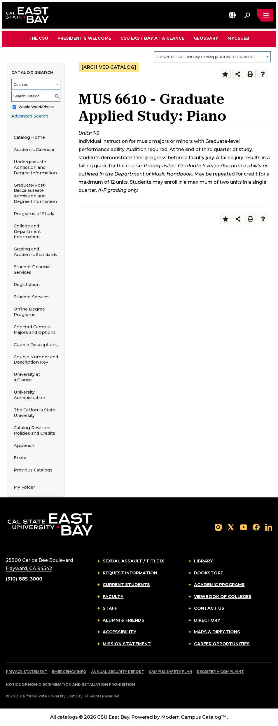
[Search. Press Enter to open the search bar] (247, 15)
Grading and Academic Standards (35, 251)
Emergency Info (69, 671)
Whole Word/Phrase (36, 107)
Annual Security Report (117, 671)
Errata (20, 457)
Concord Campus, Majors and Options (35, 329)
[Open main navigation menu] (265, 15)
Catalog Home (29, 137)
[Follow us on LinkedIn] (268, 526)
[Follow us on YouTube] (243, 526)
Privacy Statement (26, 671)
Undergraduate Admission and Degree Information (35, 167)
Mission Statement (127, 643)
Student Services (32, 296)
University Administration (29, 395)
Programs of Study (34, 213)
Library (203, 561)
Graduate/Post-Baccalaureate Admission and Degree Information (35, 193)
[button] (232, 15)
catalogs (67, 717)
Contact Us (209, 608)
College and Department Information (27, 231)
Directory (207, 620)
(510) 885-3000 (24, 579)
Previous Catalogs (33, 470)
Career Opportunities (222, 643)
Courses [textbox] (21, 84)
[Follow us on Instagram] (218, 526)
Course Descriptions (36, 344)
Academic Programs (219, 584)
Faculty (113, 596)
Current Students (126, 584)
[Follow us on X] (230, 526)
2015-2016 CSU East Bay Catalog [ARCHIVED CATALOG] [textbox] (205, 57)
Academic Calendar (34, 149)
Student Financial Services (32, 269)
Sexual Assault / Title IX (133, 561)
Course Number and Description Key (36, 359)
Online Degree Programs (29, 311)
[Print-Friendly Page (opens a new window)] (250, 74)
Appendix (24, 445)
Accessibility (119, 631)
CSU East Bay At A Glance (152, 38)
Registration (27, 284)
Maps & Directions (217, 631)
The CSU (38, 38)
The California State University (34, 412)
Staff (110, 608)
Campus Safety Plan (170, 671)
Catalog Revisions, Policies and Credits (34, 430)
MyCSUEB (238, 38)
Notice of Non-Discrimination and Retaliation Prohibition (70, 684)
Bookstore (208, 573)
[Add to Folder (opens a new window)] (225, 74)
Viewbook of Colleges (222, 596)
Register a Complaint (220, 671)
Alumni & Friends (123, 620)
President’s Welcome (84, 38)
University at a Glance (27, 377)
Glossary (206, 38)
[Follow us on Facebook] (256, 526)
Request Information (130, 573)
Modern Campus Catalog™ (194, 717)
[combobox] (212, 56)
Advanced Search (29, 116)
